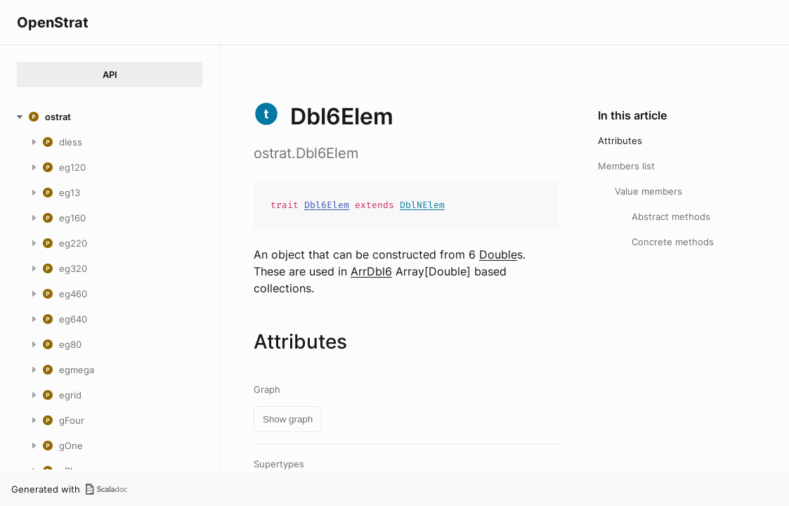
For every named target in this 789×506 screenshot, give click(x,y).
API (110, 74)
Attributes (620, 140)
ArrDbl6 (371, 271)
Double (498, 254)
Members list (626, 165)
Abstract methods (671, 216)
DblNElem (422, 205)
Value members (648, 191)
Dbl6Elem (326, 205)
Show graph (288, 419)
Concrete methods (673, 241)
